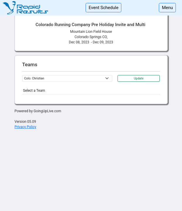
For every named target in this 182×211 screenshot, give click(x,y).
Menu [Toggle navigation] (167, 7)
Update (138, 78)
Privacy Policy (25, 127)
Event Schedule (103, 7)
